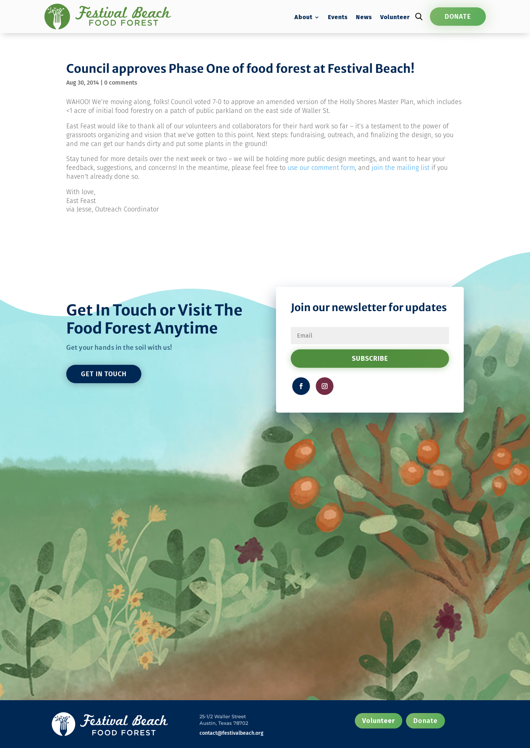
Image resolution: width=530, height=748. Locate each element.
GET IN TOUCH (104, 374)
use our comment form (321, 168)
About (303, 18)
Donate (458, 17)
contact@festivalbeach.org (231, 733)
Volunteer (395, 18)
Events (338, 18)
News (364, 18)
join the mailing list (401, 168)
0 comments (120, 82)
